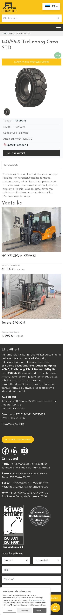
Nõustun (39, 610)
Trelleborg (19, 120)
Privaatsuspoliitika (13, 423)
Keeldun (9, 610)
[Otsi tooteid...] (28, 18)
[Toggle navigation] (58, 27)
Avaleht (6, 33)
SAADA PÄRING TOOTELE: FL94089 (31, 62)
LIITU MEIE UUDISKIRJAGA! (18, 439)
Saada (54, 598)
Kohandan (25, 610)
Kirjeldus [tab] (11, 164)
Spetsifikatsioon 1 (15, 144)
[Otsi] (57, 18)
